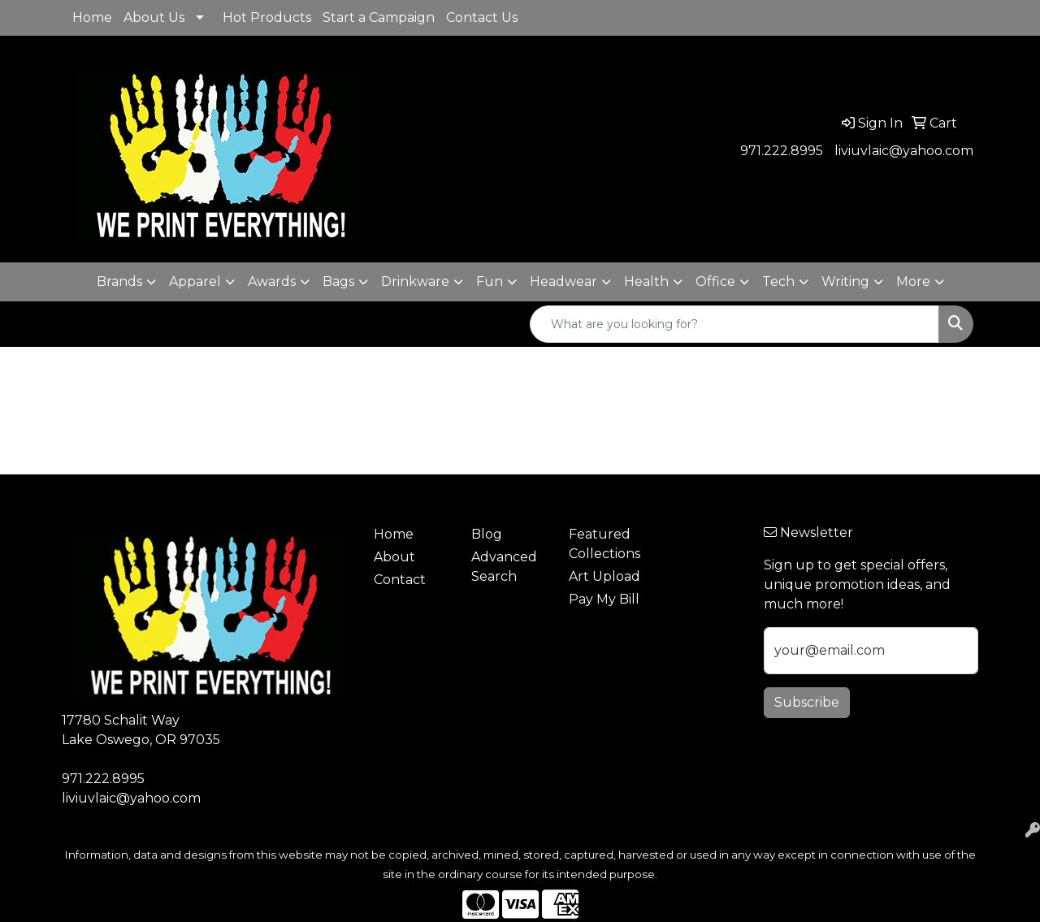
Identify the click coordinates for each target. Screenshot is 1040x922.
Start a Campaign (379, 17)
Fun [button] (489, 281)
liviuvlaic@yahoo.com (903, 150)
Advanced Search (504, 566)
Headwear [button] (563, 281)
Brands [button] (119, 281)
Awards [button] (272, 281)
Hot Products (267, 17)
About (394, 557)
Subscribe (806, 702)
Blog (486, 534)
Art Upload (604, 576)
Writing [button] (845, 281)
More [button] (913, 281)
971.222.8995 (781, 150)
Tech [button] (778, 281)
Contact (400, 579)
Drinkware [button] (415, 281)
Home (92, 17)
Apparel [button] (195, 281)
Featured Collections (604, 543)
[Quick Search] (734, 324)
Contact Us (482, 17)
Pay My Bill (604, 599)
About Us (154, 17)
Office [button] (715, 281)
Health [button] (646, 281)
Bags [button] (338, 281)
